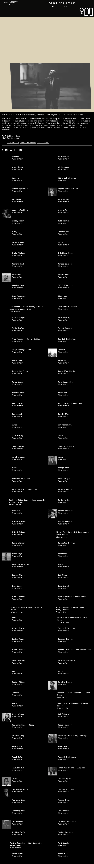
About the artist (28, 142)
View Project (13, 142)
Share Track (43, 142)
